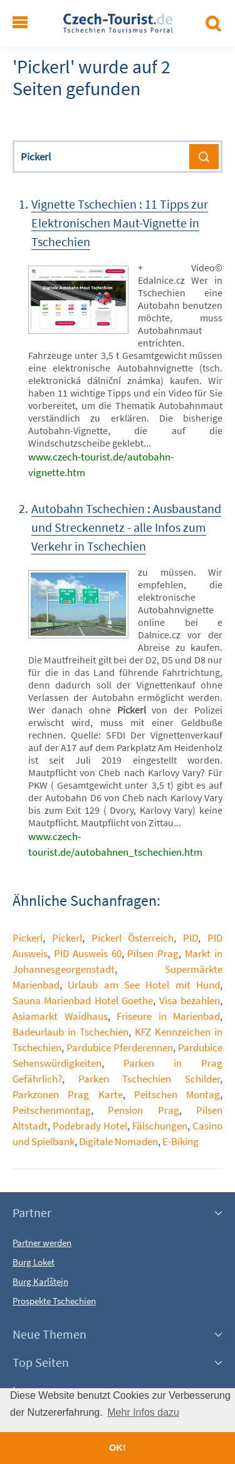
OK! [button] (117, 1448)
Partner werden (42, 1243)
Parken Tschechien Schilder (149, 1079)
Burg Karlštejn (40, 1281)
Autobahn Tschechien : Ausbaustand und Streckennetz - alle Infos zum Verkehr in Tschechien (126, 527)
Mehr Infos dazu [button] (143, 1412)
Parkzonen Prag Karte (68, 1094)
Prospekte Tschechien (54, 1301)
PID (190, 938)
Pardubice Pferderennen (119, 1047)
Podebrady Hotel (90, 1126)
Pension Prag (143, 1110)
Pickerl (28, 938)
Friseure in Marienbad (168, 1016)
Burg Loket (34, 1262)
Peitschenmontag (52, 1110)
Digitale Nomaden (118, 1141)
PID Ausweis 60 (88, 953)
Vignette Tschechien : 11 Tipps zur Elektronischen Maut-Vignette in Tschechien (119, 222)
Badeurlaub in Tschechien (70, 1032)
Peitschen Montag (177, 1094)
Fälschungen (159, 1126)
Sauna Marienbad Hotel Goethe (83, 1000)
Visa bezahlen (189, 1000)
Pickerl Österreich (132, 938)
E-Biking (180, 1141)
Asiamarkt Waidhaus (60, 1016)
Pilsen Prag (153, 953)
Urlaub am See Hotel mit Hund (144, 985)
